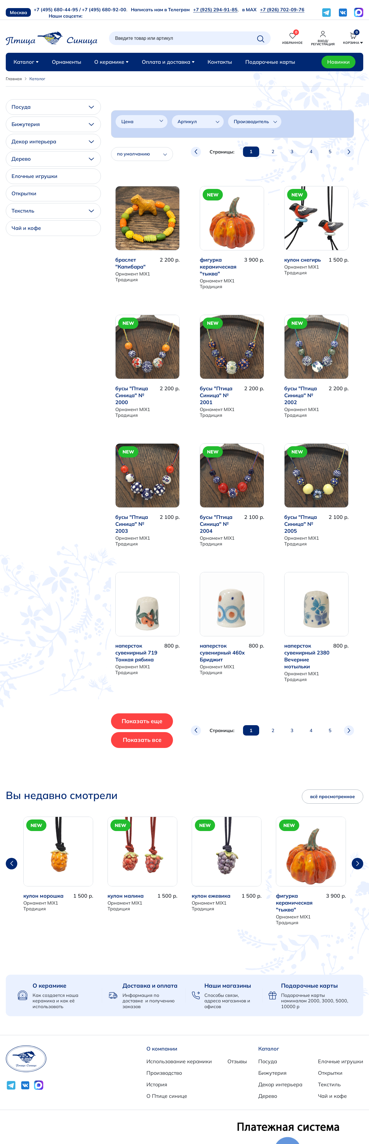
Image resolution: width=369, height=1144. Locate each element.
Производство (164, 1073)
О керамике (111, 62)
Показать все (152, 739)
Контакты (220, 62)
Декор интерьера (53, 141)
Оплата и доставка (168, 62)
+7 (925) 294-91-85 (215, 9)
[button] (357, 863)
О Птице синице (166, 1096)
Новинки (338, 62)
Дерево (53, 158)
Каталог (26, 62)
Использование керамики (179, 1061)
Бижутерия (53, 124)
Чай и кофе (26, 228)
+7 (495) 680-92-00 (104, 9)
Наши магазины (227, 985)
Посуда (53, 107)
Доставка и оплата (150, 985)
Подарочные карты (270, 62)
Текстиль (53, 210)
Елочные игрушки (34, 176)
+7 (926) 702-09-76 (282, 9)
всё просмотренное (332, 796)
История (156, 1084)
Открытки (24, 193)
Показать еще (152, 721)
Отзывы (237, 1061)
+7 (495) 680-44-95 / (57, 9)
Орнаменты (66, 62)
